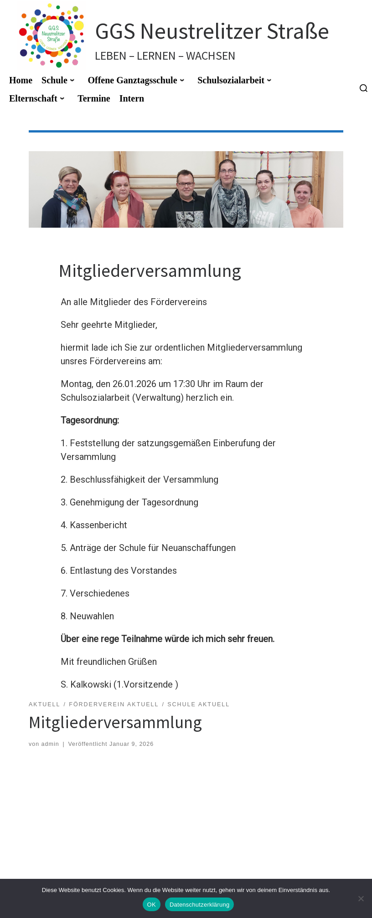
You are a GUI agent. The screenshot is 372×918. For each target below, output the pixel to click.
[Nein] (360, 898)
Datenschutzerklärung (199, 904)
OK (151, 904)
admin (50, 744)
